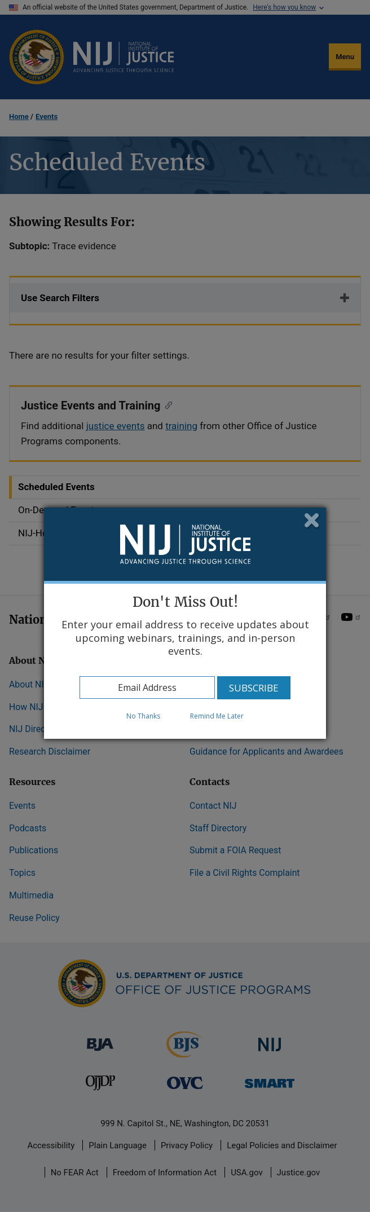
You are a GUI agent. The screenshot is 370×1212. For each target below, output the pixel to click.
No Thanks (143, 716)
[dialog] (185, 623)
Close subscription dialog (312, 521)
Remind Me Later (217, 716)
